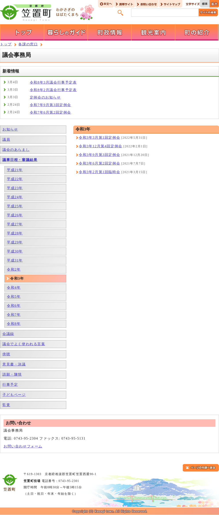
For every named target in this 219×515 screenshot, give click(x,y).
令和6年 (14, 305)
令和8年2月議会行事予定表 (53, 90)
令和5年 (14, 296)
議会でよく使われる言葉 (23, 344)
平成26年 (15, 215)
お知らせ (10, 129)
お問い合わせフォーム (23, 446)
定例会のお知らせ (45, 97)
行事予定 (10, 384)
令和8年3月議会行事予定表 (53, 82)
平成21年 (15, 170)
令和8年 (14, 324)
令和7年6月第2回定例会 (50, 112)
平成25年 (15, 206)
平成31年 (15, 260)
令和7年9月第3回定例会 (50, 105)
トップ (6, 44)
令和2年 (14, 269)
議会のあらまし (16, 150)
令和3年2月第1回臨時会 (99, 172)
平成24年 (15, 197)
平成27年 (15, 224)
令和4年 (14, 287)
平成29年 (15, 242)
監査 (6, 405)
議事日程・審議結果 (19, 160)
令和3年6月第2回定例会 (99, 163)
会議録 (8, 334)
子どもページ (14, 395)
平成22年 (15, 179)
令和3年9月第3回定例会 (99, 155)
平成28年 (15, 233)
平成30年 (15, 251)
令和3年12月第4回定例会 (100, 146)
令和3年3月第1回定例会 (99, 137)
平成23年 (15, 188)
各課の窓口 (28, 44)
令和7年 (14, 314)
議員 (6, 139)
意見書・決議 (14, 364)
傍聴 (6, 354)
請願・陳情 (12, 374)
